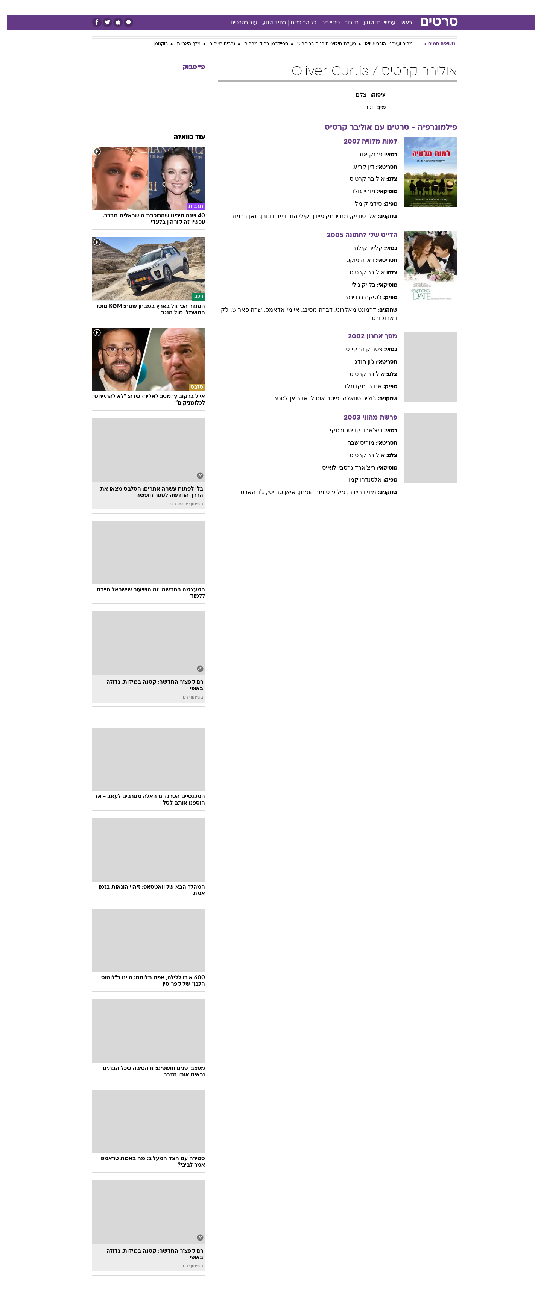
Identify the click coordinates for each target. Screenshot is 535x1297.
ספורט (389, 7)
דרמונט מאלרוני (349, 309)
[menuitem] (410, 7)
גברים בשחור (215, 44)
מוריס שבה (353, 442)
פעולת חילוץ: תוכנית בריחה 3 (319, 44)
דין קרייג (356, 167)
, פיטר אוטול (319, 398)
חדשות (415, 7)
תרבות (336, 7)
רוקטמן (153, 44)
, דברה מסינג (311, 309)
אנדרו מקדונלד (355, 386)
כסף (292, 7)
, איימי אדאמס (276, 309)
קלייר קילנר (360, 248)
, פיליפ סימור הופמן (317, 492)
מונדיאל (363, 7)
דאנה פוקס (353, 260)
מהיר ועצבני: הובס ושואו (382, 44)
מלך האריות (181, 44)
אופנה (167, 7)
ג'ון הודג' (357, 361)
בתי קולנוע (267, 23)
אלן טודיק (356, 216)
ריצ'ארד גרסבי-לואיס (341, 467)
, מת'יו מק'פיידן (324, 216)
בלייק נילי (356, 285)
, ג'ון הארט (246, 492)
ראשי (399, 23)
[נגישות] (10, 7)
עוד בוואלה (182, 137)
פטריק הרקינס (357, 349)
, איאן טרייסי (276, 492)
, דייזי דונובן (268, 216)
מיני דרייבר (355, 492)
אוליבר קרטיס (360, 179)
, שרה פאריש (241, 309)
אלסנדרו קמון (357, 479)
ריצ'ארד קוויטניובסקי (349, 430)
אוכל (272, 7)
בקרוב (344, 23)
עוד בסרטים (236, 23)
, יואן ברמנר (238, 216)
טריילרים (323, 23)
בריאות (248, 7)
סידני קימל (361, 203)
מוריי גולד (356, 191)
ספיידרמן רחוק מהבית (259, 44)
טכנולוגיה (195, 7)
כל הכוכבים (296, 23)
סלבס (312, 7)
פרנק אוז (364, 154)
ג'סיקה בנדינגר (356, 297)
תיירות (223, 7)
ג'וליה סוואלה (352, 398)
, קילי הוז (294, 216)
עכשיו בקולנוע (372, 23)
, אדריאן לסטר (285, 398)
